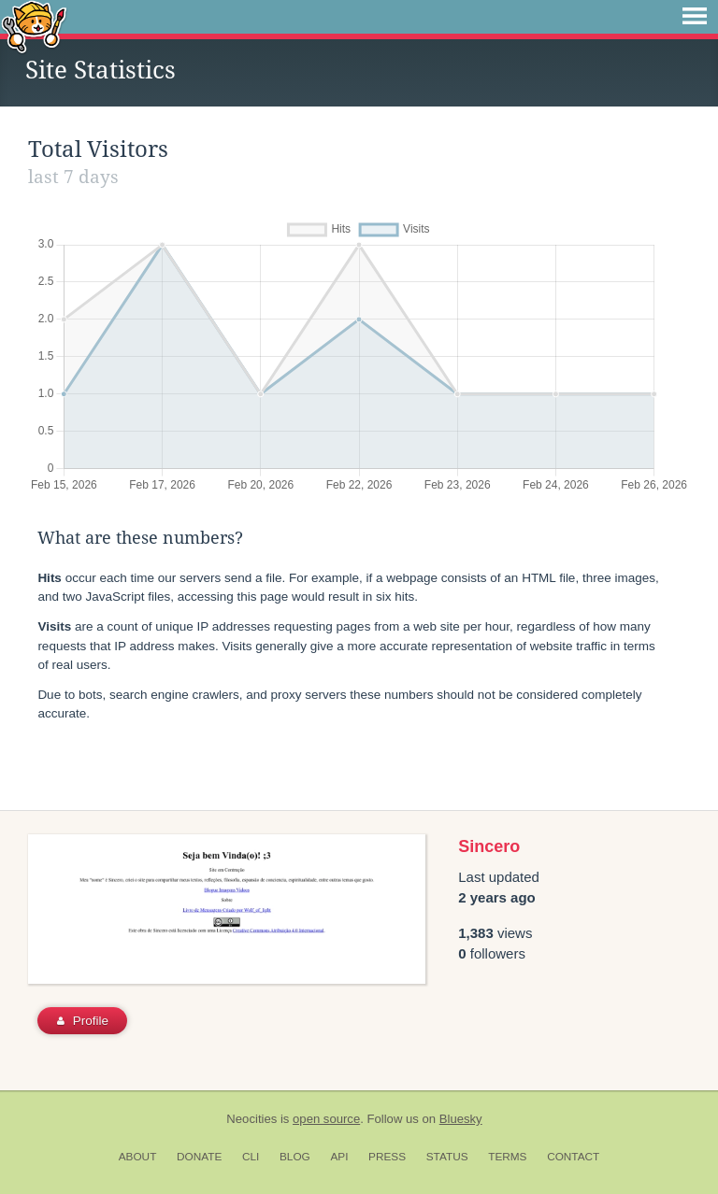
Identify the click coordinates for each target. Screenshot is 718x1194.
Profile (82, 1021)
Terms (507, 1156)
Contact (573, 1156)
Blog (295, 1156)
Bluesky (460, 1119)
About (138, 1156)
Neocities (251, 1119)
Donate (199, 1156)
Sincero (489, 846)
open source (326, 1119)
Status (447, 1156)
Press (387, 1156)
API (339, 1156)
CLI (250, 1156)
